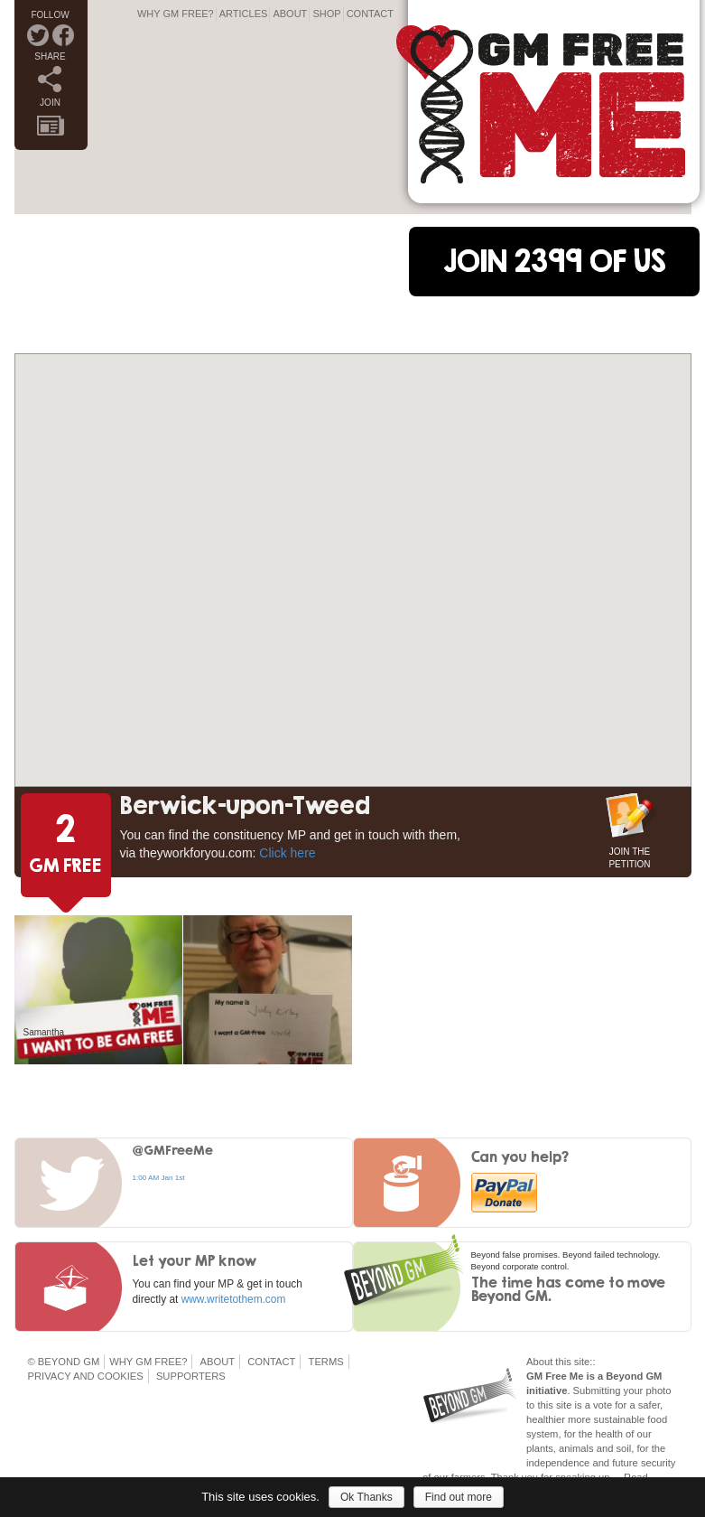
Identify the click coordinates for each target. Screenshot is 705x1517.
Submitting (597, 1390)
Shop (326, 13)
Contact (370, 13)
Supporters (191, 1376)
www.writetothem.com (233, 1299)
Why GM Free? (175, 13)
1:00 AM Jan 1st (159, 1178)
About (290, 13)
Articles (243, 13)
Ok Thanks (366, 1497)
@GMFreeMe (173, 1149)
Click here (287, 853)
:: (592, 1361)
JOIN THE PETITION (629, 856)
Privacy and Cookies (86, 1376)
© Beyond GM (64, 1361)
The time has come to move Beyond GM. (568, 1289)
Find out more (458, 1497)
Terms (326, 1361)
